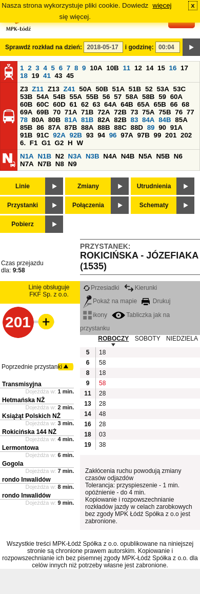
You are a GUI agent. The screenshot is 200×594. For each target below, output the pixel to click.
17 (184, 68)
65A (143, 104)
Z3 (24, 89)
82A (103, 120)
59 (162, 97)
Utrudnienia (154, 186)
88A (87, 127)
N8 (59, 164)
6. (23, 143)
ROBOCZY (113, 338)
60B (26, 104)
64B (127, 104)
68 (185, 104)
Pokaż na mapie (110, 301)
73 (134, 112)
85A (181, 120)
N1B (44, 156)
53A (162, 89)
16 (173, 68)
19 (35, 76)
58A (132, 97)
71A (71, 112)
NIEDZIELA (182, 338)
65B (160, 104)
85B (26, 127)
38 (102, 444)
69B (42, 112)
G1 (46, 143)
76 (179, 112)
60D (59, 104)
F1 (34, 143)
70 (57, 112)
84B (164, 120)
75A (148, 112)
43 (59, 76)
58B (148, 97)
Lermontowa (20, 447)
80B (54, 120)
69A (26, 112)
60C (42, 104)
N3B (92, 156)
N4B (128, 156)
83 (134, 120)
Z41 (69, 89)
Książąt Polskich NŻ (31, 416)
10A (96, 68)
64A (110, 104)
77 (190, 112)
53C (179, 89)
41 (47, 76)
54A (42, 97)
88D (136, 127)
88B (103, 127)
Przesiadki (101, 287)
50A (85, 89)
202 (186, 135)
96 (113, 135)
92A (59, 135)
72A (103, 112)
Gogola (12, 463)
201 (170, 135)
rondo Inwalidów (26, 479)
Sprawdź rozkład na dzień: (43, 47)
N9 (72, 164)
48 (102, 414)
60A (176, 97)
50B (101, 89)
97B (143, 135)
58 (102, 362)
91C (42, 135)
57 (118, 97)
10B (112, 68)
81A (71, 120)
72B (120, 112)
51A (118, 89)
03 (102, 434)
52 (149, 89)
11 (126, 68)
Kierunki (140, 287)
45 (70, 76)
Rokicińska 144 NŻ (29, 431)
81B (87, 120)
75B (164, 112)
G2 (59, 143)
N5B (163, 156)
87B (71, 127)
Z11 (38, 89)
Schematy (154, 205)
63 (97, 104)
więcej (162, 5)
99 (158, 135)
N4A (110, 156)
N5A (145, 156)
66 (174, 104)
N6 (178, 156)
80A (38, 120)
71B (87, 112)
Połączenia (88, 205)
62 (85, 104)
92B (75, 135)
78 (24, 120)
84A (148, 120)
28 (102, 393)
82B (120, 120)
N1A (27, 156)
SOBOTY (148, 338)
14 (150, 68)
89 (151, 127)
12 (138, 68)
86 (40, 127)
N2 (59, 156)
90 (162, 127)
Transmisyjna (22, 384)
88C (120, 127)
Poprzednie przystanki (32, 366)
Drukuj (156, 301)
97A (127, 135)
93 (90, 135)
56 (106, 97)
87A (54, 127)
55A (75, 97)
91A (176, 127)
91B (26, 135)
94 (101, 135)
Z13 (53, 89)
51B (135, 89)
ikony (95, 315)
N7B (44, 164)
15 (161, 68)
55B (92, 97)
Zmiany (88, 186)
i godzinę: (139, 47)
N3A (75, 156)
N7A (27, 164)
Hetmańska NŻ (23, 400)
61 (73, 104)
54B (59, 97)
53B (26, 97)
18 (24, 76)
